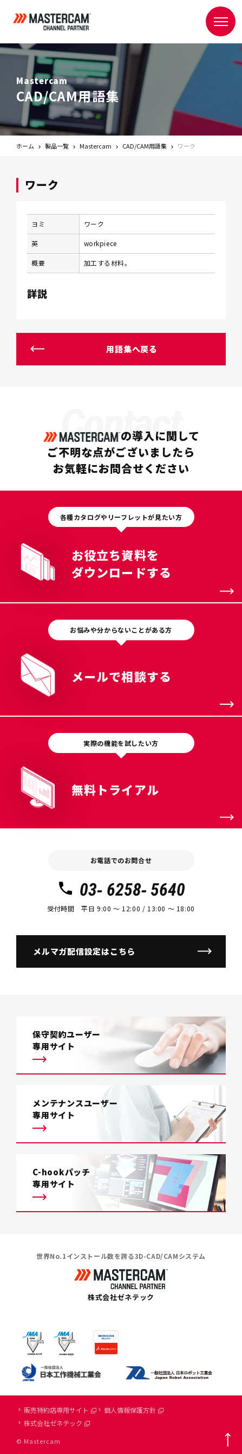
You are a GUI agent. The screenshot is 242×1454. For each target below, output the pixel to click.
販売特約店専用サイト (60, 1409)
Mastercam (96, 145)
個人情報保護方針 (133, 1409)
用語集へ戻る (132, 349)
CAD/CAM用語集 (144, 145)
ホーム (25, 145)
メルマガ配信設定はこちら (84, 951)
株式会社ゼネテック (57, 1422)
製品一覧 (57, 145)
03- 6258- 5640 (121, 889)
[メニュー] (221, 21)
